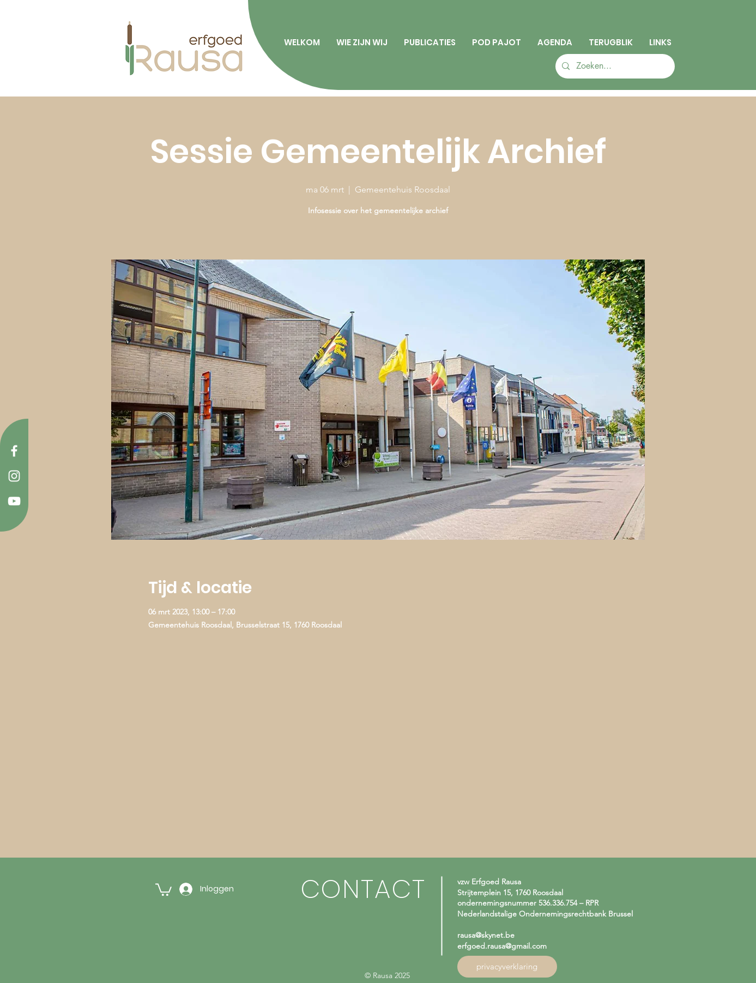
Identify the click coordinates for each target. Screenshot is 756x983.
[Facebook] (14, 451)
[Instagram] (14, 476)
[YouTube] (14, 501)
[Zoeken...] (614, 66)
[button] (163, 889)
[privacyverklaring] (507, 967)
